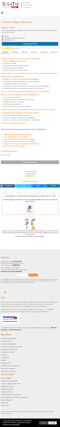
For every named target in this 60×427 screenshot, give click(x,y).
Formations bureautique (8, 338)
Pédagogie (15, 52)
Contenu (5, 52)
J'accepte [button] (52, 423)
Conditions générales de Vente (10, 384)
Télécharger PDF (30, 44)
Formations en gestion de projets (11, 347)
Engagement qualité (7, 386)
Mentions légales (6, 378)
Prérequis (33, 52)
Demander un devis (30, 162)
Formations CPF (6, 363)
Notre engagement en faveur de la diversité (14, 397)
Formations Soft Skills (7, 352)
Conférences (5, 357)
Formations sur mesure (8, 371)
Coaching (3, 355)
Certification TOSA (6, 392)
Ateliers (3, 360)
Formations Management (8, 344)
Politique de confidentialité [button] (11, 424)
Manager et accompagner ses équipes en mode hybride (21, 144)
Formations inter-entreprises (10, 366)
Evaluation (43, 52)
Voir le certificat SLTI (15, 330)
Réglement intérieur (7, 389)
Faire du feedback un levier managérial (16, 137)
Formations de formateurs (9, 349)
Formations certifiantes (8, 368)
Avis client (53, 52)
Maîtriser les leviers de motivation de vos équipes (19, 139)
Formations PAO (6, 341)
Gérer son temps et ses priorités (14, 146)
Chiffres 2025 (5, 405)
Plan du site (4, 403)
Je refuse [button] (43, 423)
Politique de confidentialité (11, 281)
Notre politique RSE (7, 400)
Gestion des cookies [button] (23, 422)
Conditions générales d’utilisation (11, 394)
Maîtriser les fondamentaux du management (18, 135)
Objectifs (24, 52)
